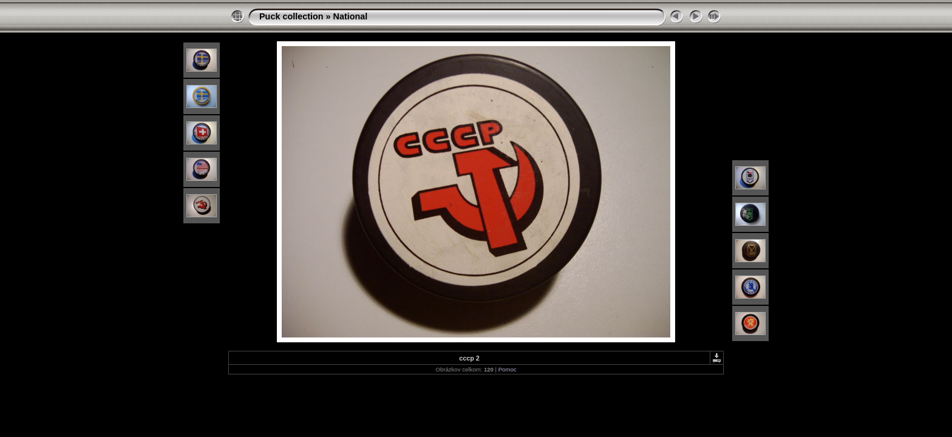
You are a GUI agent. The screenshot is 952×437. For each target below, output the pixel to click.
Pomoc (507, 369)
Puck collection (291, 16)
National (350, 16)
